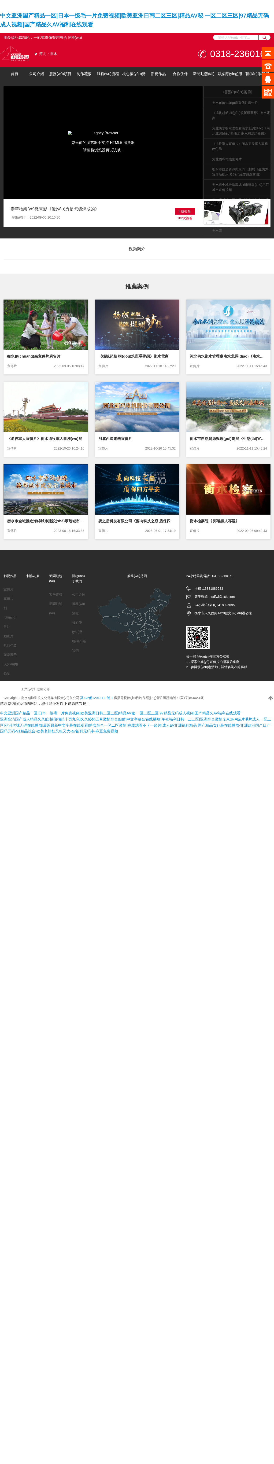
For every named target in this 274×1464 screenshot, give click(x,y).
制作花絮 (84, 74)
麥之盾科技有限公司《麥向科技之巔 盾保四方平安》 (137, 521)
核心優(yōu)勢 (134, 74)
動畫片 (8, 636)
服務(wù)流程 (108, 74)
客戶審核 (55, 594)
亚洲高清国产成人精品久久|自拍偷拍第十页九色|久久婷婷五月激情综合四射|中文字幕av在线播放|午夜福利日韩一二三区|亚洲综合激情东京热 (117, 719)
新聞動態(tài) (204, 74)
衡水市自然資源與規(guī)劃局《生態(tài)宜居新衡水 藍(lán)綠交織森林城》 (228, 439)
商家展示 (10, 655)
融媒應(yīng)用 (230, 74)
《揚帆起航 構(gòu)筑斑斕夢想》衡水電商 (133, 356)
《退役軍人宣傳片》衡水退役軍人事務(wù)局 (44, 439)
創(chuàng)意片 (10, 617)
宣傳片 (12, 366)
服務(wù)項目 (60, 74)
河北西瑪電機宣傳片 (227, 159)
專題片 (8, 598)
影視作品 (158, 74)
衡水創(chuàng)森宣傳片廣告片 (235, 103)
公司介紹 (36, 74)
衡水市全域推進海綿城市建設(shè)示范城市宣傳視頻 (45, 521)
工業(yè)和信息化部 (35, 689)
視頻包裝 (10, 645)
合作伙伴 (180, 74)
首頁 (14, 74)
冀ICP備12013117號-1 (96, 698)
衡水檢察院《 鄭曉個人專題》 (214, 521)
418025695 (226, 605)
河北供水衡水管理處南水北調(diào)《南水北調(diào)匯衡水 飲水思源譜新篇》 (228, 356)
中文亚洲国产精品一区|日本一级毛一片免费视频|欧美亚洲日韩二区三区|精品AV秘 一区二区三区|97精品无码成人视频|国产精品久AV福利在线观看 (120, 713)
